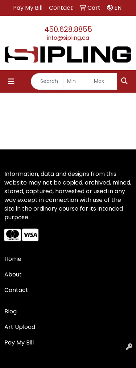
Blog (10, 311)
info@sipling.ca (68, 38)
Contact (16, 290)
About (13, 274)
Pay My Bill (19, 342)
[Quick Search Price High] (103, 81)
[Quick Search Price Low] (76, 81)
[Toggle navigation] (11, 81)
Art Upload (19, 327)
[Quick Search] (47, 81)
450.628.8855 (68, 29)
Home (12, 259)
